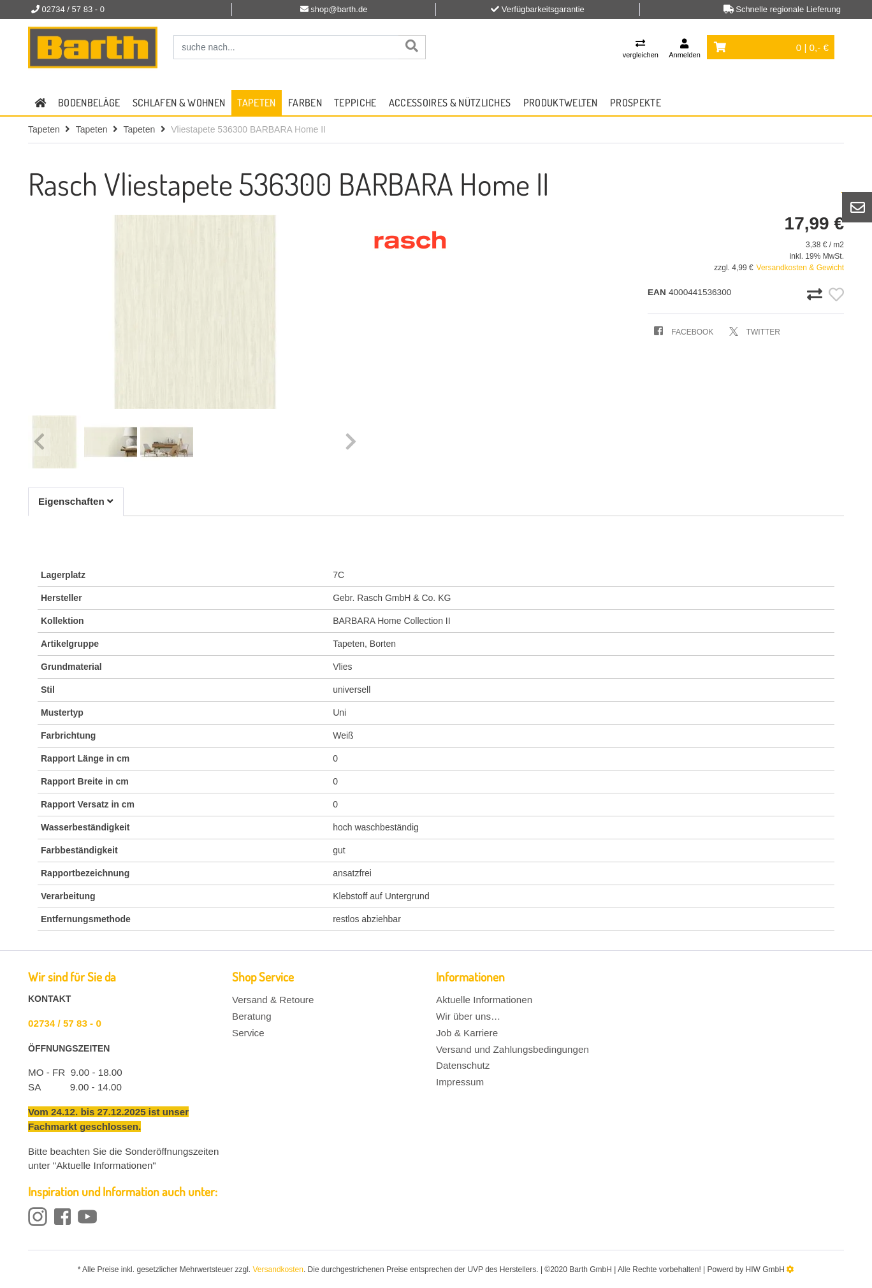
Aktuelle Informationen (484, 999)
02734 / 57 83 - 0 (64, 1023)
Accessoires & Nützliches (450, 102)
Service (248, 1032)
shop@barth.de (338, 9)
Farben (305, 102)
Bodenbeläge (89, 102)
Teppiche (355, 102)
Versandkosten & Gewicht (800, 267)
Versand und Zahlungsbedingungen (512, 1049)
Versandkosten (278, 1269)
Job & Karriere (467, 1032)
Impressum (460, 1081)
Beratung (252, 1016)
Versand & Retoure (273, 999)
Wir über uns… (468, 1016)
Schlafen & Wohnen (179, 102)
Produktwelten (560, 102)
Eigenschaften (75, 501)
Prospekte (635, 102)
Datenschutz (463, 1065)
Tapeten (256, 102)
